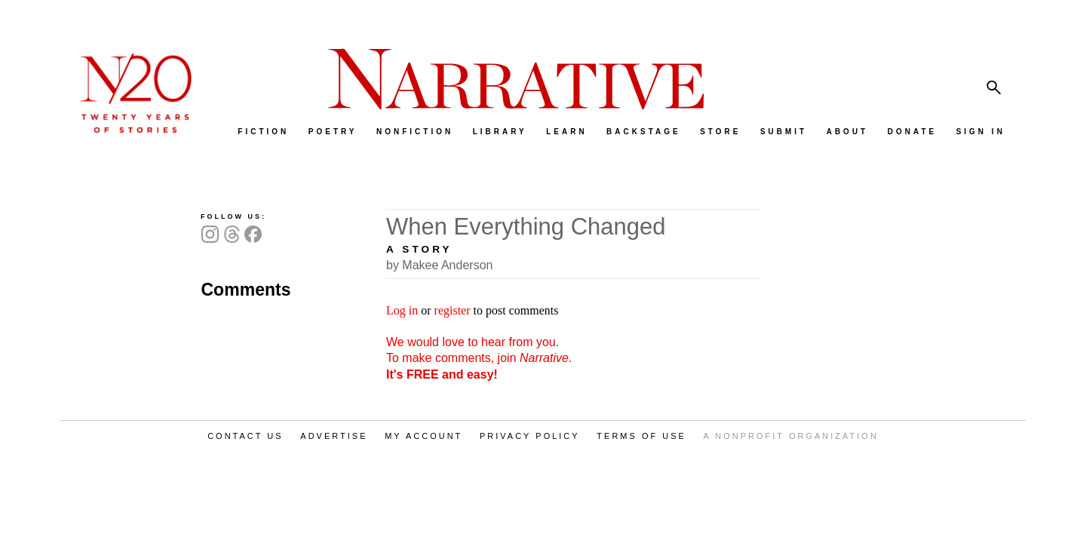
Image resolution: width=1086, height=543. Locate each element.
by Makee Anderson (439, 265)
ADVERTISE (333, 435)
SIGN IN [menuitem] (980, 131)
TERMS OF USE (641, 435)
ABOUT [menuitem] (848, 131)
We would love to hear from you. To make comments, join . (479, 358)
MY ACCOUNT (423, 435)
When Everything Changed (526, 226)
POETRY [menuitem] (332, 131)
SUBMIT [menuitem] (783, 131)
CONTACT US (245, 435)
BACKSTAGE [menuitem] (643, 131)
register (452, 310)
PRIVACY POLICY (530, 435)
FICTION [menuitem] (263, 131)
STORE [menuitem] (720, 131)
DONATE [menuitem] (912, 131)
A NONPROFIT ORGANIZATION (791, 435)
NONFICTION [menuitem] (414, 131)
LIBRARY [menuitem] (500, 131)
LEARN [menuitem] (566, 131)
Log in (402, 310)
